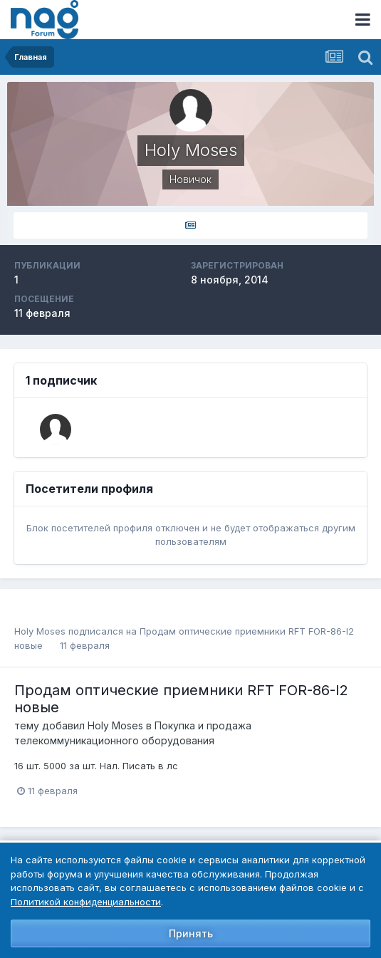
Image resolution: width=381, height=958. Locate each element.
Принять (191, 933)
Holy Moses (40, 631)
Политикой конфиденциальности (86, 901)
